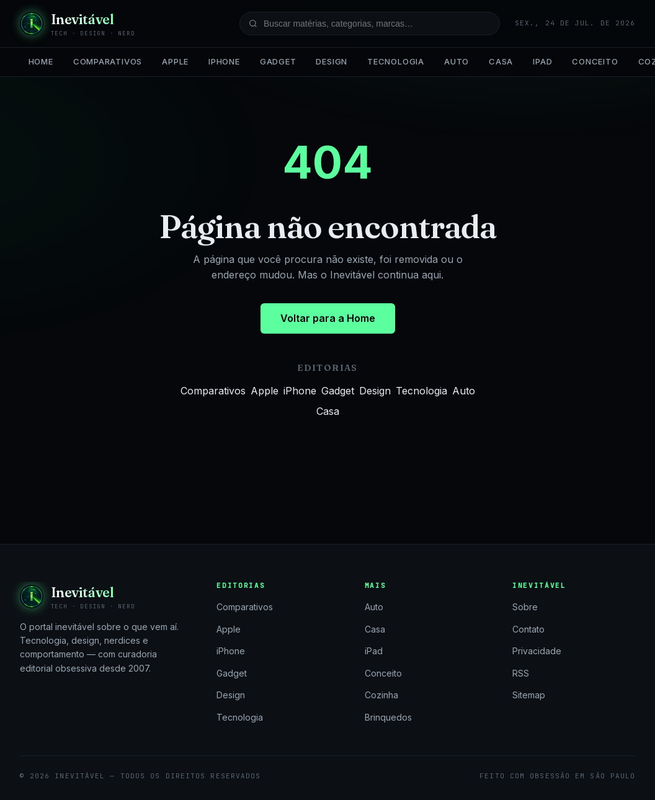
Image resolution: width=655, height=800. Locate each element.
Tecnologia (395, 61)
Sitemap (528, 695)
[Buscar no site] (369, 23)
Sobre (525, 607)
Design (331, 61)
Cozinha (381, 695)
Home (41, 61)
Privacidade (536, 651)
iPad (542, 61)
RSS (520, 673)
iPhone (224, 61)
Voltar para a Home (327, 318)
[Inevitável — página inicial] (77, 23)
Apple (175, 61)
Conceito (595, 61)
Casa (501, 61)
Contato (528, 629)
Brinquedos (388, 717)
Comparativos (107, 61)
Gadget (278, 61)
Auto (456, 61)
